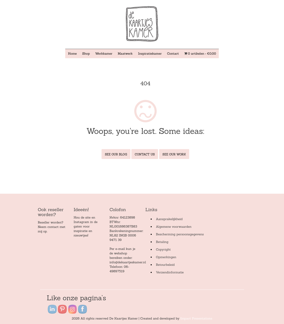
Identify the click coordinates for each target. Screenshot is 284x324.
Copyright (163, 249)
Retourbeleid (165, 265)
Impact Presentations (196, 318)
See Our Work (174, 154)
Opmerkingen (166, 257)
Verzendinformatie (170, 272)
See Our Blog (116, 154)
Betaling (162, 242)
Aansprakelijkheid (169, 219)
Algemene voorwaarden (173, 227)
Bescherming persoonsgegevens (180, 234)
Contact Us (145, 154)
